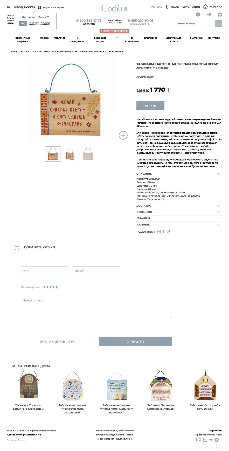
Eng (160, 6)
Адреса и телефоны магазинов (24, 434)
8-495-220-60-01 (140, 21)
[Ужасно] (44, 287)
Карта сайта (215, 430)
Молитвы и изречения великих (60, 51)
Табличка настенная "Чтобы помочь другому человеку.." (116, 409)
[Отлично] (56, 287)
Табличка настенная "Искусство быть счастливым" (72, 409)
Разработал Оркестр (16, 440)
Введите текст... (34, 300)
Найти (218, 23)
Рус (152, 6)
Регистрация (190, 6)
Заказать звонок (140, 24)
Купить (150, 105)
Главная (14, 51)
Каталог (25, 51)
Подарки (36, 51)
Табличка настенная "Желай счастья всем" (102, 51)
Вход (172, 6)
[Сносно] (47, 287)
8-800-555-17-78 (89, 21)
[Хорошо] (53, 287)
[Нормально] (50, 287)
